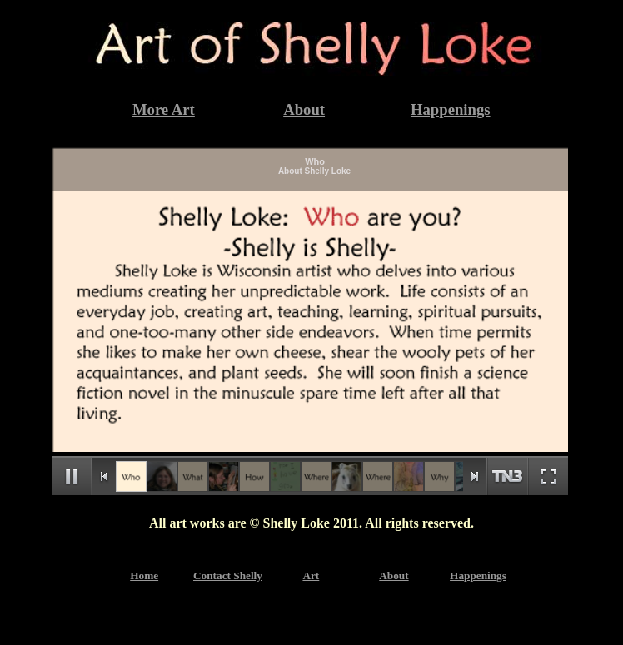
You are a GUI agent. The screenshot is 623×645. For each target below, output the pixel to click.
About (304, 109)
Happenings (451, 109)
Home (144, 575)
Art (310, 575)
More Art (163, 109)
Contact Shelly (227, 575)
